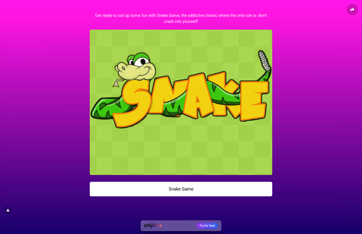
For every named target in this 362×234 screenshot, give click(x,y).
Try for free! (207, 225)
